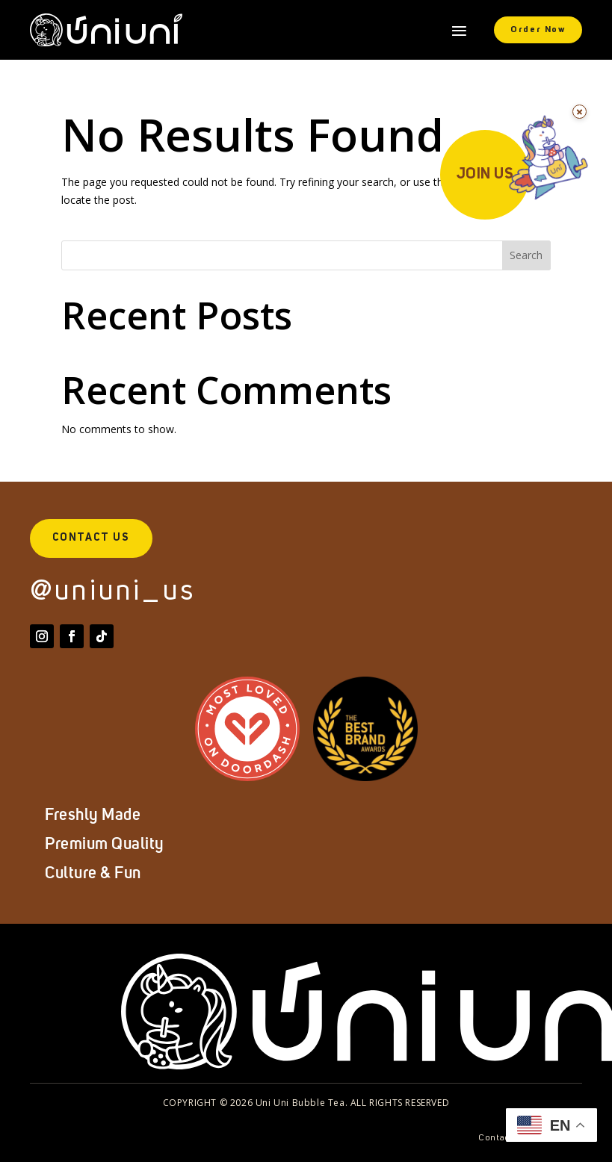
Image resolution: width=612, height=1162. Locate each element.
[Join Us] (518, 179)
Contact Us (91, 537)
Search (526, 255)
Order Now (538, 29)
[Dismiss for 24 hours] (579, 112)
